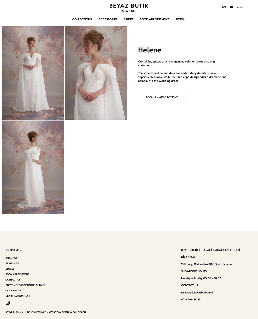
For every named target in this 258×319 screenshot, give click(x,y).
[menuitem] (224, 7)
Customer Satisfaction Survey (25, 285)
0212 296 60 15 (190, 299)
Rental (181, 19)
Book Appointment (154, 19)
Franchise (12, 263)
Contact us (12, 280)
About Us (11, 258)
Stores (9, 269)
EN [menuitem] (224, 7)
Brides (128, 19)
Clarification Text (17, 296)
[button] (162, 97)
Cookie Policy (14, 290)
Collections (82, 19)
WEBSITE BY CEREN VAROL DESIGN (67, 312)
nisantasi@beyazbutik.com (197, 292)
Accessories (107, 19)
